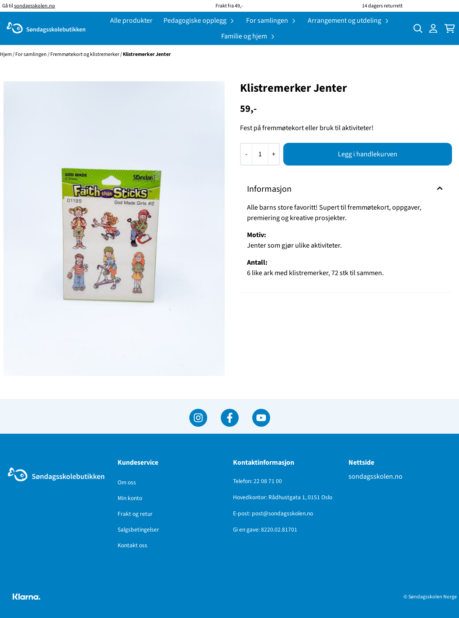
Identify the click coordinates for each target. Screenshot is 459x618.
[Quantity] (260, 154)
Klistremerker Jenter (147, 54)
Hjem (6, 54)
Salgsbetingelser (138, 529)
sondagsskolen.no (375, 476)
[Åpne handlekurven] (449, 29)
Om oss (127, 482)
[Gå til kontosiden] (433, 29)
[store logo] (46, 28)
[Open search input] (418, 28)
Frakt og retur (135, 514)
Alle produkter (131, 20)
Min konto (130, 498)
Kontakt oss (132, 545)
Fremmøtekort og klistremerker (85, 54)
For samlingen (31, 54)
